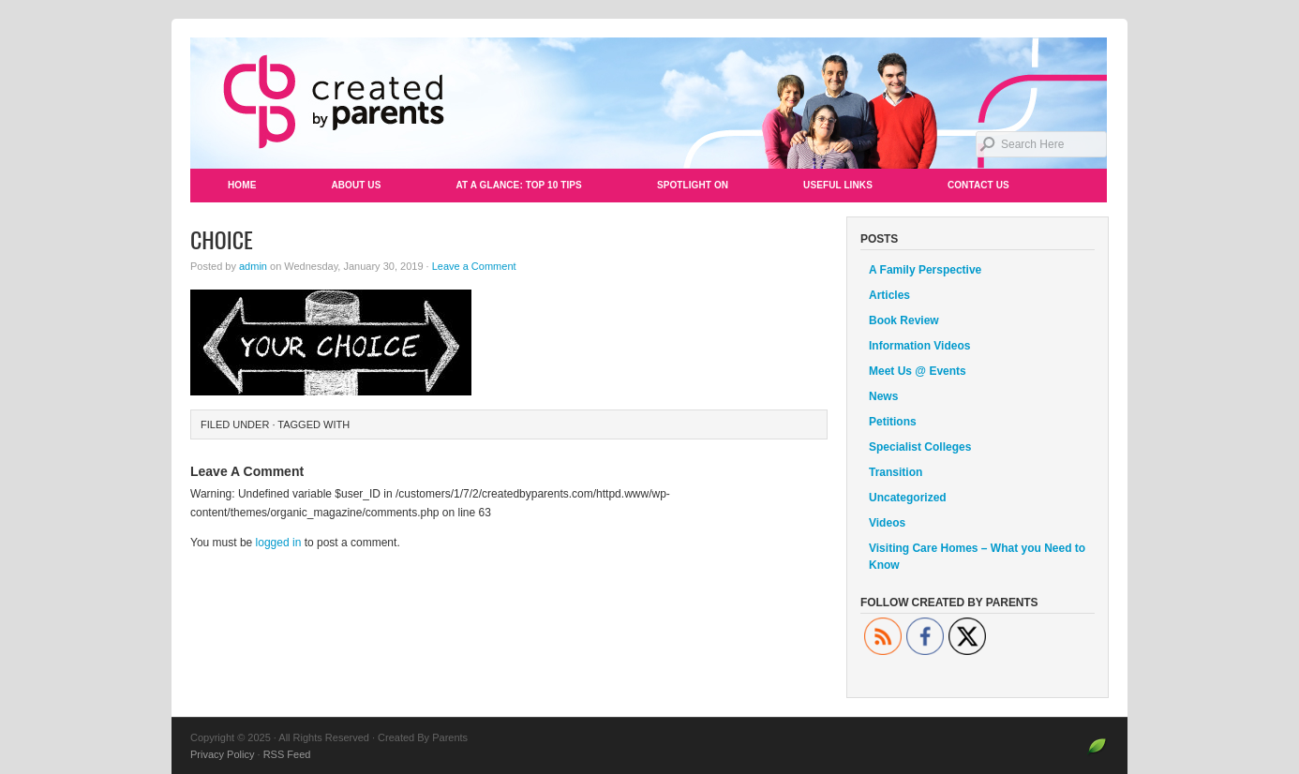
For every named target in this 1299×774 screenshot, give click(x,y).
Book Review (904, 320)
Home (242, 185)
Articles (889, 295)
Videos (887, 522)
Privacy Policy (222, 754)
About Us (356, 185)
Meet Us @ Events (917, 371)
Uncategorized (908, 497)
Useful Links (838, 185)
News (883, 396)
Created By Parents (649, 103)
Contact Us (978, 185)
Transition (895, 472)
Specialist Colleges (920, 447)
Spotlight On (692, 185)
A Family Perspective (925, 269)
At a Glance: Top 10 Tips (518, 185)
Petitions (893, 421)
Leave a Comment (474, 266)
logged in (279, 542)
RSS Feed (287, 754)
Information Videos (919, 345)
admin (253, 266)
